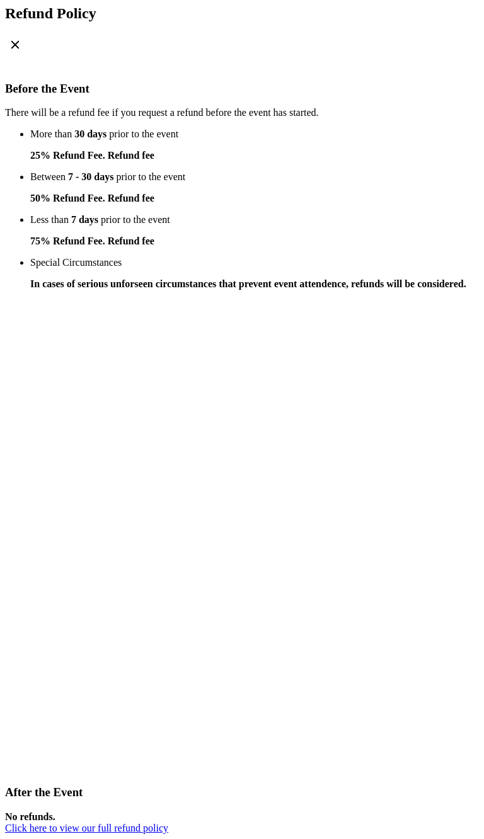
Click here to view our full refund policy (86, 828)
